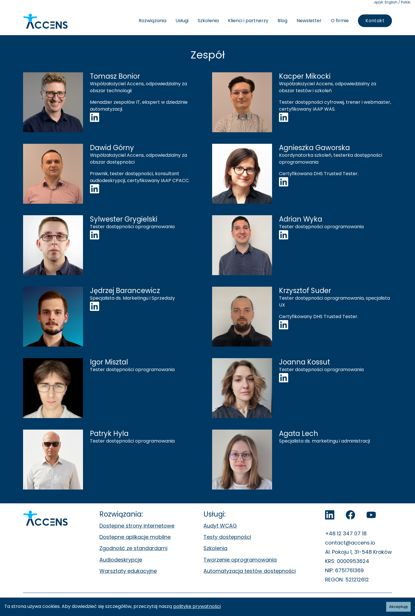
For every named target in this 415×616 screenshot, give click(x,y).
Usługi (182, 20)
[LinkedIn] (329, 514)
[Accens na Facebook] (350, 514)
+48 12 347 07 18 (346, 533)
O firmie (340, 20)
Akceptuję (398, 606)
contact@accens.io (350, 542)
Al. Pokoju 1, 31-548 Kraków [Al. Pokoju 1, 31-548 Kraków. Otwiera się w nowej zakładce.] (358, 551)
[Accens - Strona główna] (45, 21)
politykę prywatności (197, 606)
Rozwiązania (152, 20)
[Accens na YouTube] (371, 514)
